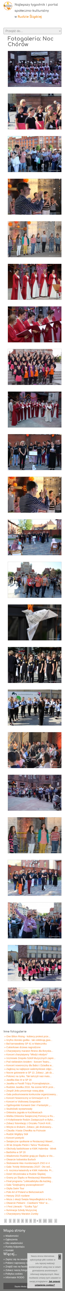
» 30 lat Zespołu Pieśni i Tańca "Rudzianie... (27, 1145)
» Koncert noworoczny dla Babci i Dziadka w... (28, 1065)
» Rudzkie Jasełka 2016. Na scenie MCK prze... (29, 1087)
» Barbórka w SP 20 (15, 1152)
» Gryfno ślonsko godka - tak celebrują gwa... (28, 1040)
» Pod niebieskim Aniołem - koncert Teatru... (27, 1061)
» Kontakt (8, 1250)
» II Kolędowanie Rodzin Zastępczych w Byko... (29, 1119)
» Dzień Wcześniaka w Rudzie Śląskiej (24, 1174)
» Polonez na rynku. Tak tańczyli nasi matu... (28, 1076)
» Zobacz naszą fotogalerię (17, 1270)
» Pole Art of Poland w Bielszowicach (24, 1192)
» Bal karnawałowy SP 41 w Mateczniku (25, 1043)
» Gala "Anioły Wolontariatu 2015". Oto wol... (28, 1166)
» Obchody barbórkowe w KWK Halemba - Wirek (30, 1148)
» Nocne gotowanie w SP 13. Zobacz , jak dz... (29, 1072)
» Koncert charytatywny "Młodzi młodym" (26, 1054)
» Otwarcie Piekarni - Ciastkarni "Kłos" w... (26, 1203)
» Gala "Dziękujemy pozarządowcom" (24, 1184)
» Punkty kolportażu (14, 1246)
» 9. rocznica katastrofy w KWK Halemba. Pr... (28, 1170)
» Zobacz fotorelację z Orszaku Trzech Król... (28, 1123)
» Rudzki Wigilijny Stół (16, 1134)
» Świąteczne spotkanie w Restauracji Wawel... (29, 1141)
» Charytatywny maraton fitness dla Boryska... (28, 1051)
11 (50, 1220)
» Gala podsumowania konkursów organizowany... (31, 1094)
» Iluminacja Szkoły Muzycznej (20, 1210)
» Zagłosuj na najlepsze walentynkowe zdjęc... (29, 1069)
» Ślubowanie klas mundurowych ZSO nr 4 (27, 1163)
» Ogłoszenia (10, 1239)
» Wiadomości (11, 1235)
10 (45, 1220)
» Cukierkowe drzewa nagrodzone (22, 1047)
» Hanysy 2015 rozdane (17, 1195)
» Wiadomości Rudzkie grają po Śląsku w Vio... (29, 1155)
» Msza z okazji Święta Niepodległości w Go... (28, 1199)
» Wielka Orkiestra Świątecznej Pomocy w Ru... (29, 1116)
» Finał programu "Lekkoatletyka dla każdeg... (28, 1181)
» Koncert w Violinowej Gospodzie (22, 1101)
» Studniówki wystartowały (18, 1108)
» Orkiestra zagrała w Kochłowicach (23, 1112)
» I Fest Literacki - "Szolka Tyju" (21, 1206)
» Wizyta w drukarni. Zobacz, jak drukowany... (28, 1127)
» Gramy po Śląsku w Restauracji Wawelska (27, 1177)
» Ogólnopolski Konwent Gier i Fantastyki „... (28, 1105)
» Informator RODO (13, 1277)
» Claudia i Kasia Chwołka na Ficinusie (25, 1130)
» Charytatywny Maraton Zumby (21, 1213)
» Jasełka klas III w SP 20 (18, 1079)
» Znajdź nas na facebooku (17, 1266)
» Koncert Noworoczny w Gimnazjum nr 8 (26, 1098)
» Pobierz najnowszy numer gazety (22, 1263)
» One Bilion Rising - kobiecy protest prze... (27, 1036)
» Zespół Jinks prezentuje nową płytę (24, 1090)
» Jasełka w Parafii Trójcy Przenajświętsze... (27, 1083)
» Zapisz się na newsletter (17, 1259)
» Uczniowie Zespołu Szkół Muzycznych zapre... (30, 1058)
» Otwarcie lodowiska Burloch (20, 1159)
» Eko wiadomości (13, 1243)
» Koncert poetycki (14, 1137)
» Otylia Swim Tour (14, 1188)
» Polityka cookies (13, 1273)
